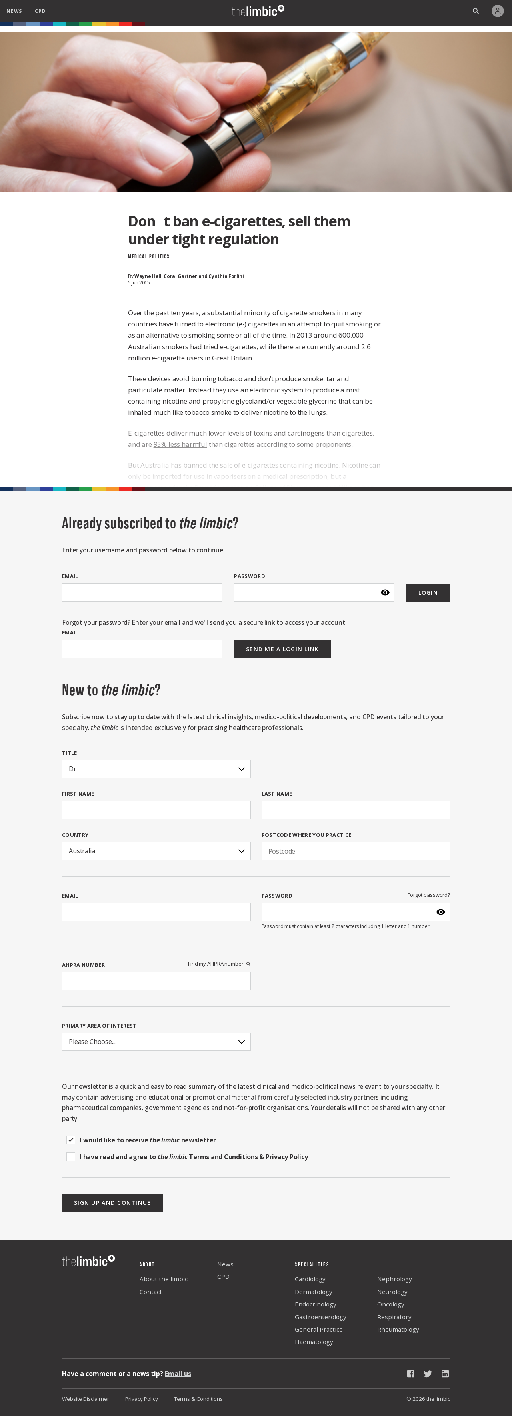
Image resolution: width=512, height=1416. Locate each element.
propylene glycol (228, 401)
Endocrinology (315, 1304)
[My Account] (500, 11)
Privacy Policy (141, 1398)
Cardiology (310, 1279)
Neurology (392, 1292)
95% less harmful (180, 444)
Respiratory (394, 1317)
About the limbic (164, 1279)
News (225, 1264)
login (428, 592)
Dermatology (313, 1292)
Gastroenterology (320, 1317)
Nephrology (394, 1279)
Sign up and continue (112, 1202)
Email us (178, 1373)
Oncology (390, 1304)
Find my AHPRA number (219, 963)
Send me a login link (282, 649)
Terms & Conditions (198, 1398)
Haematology (314, 1342)
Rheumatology (398, 1329)
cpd (40, 11)
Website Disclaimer (85, 1398)
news (14, 11)
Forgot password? (429, 895)
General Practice (319, 1329)
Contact (151, 1292)
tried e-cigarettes (230, 346)
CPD (223, 1276)
